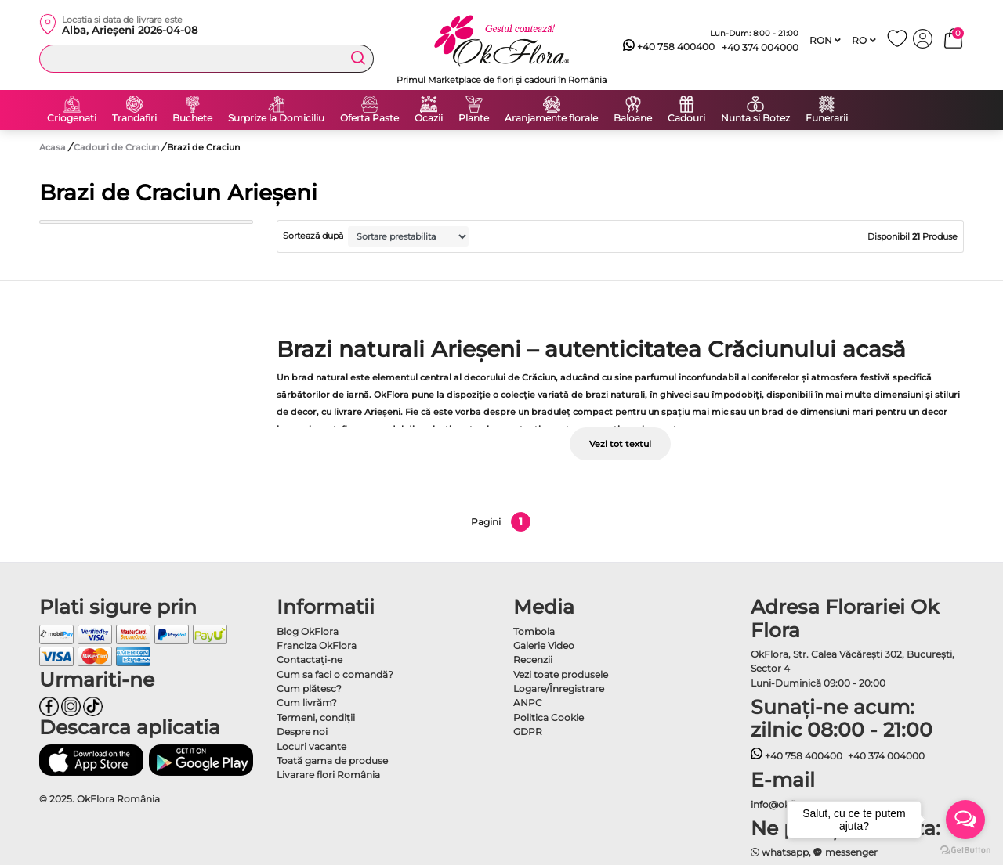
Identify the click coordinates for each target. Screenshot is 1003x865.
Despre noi (302, 731)
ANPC (527, 702)
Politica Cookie (548, 717)
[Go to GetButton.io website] (965, 849)
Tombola (534, 631)
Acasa (52, 147)
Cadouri (686, 118)
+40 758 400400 (669, 47)
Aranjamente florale (551, 118)
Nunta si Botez (755, 118)
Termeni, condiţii (316, 717)
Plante (473, 118)
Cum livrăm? (307, 702)
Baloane (633, 118)
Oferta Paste (369, 118)
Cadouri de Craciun (117, 147)
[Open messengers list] (965, 819)
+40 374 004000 (760, 47)
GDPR (527, 731)
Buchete (192, 118)
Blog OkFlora (308, 631)
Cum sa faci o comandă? (335, 674)
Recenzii (532, 659)
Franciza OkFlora (317, 645)
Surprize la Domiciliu (276, 118)
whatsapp (780, 852)
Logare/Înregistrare (558, 688)
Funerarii (827, 118)
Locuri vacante (311, 746)
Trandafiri (134, 118)
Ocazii (429, 118)
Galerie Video (543, 645)
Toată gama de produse (332, 760)
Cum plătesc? (309, 688)
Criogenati (71, 118)
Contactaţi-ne (309, 659)
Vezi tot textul (620, 443)
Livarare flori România (328, 774)
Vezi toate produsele (560, 674)
